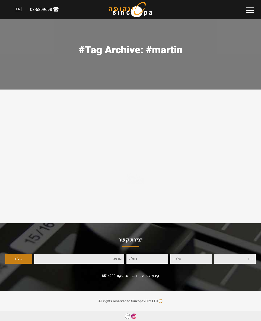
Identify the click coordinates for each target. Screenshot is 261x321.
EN (18, 9)
